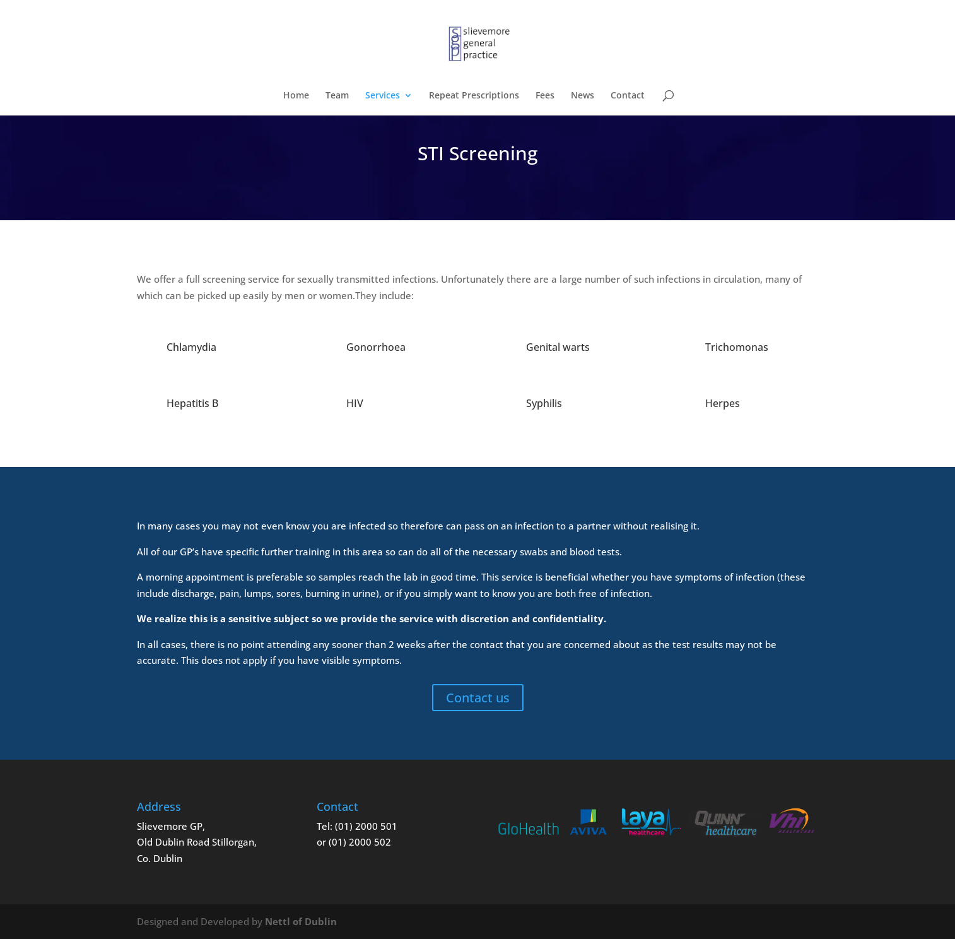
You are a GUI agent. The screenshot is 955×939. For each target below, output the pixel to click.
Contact (628, 96)
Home (296, 96)
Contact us (478, 697)
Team (337, 96)
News (582, 96)
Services (382, 96)
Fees (545, 96)
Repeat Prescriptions (474, 96)
